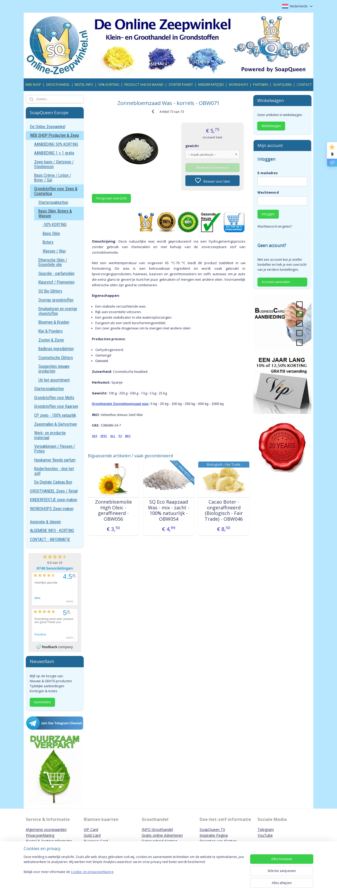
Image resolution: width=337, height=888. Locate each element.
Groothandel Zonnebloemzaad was (120, 404)
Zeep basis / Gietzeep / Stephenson (54, 164)
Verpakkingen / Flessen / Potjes (54, 449)
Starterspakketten (53, 202)
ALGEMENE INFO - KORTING (52, 530)
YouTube (265, 835)
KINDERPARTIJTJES (211, 84)
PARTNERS (260, 84)
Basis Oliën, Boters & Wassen (55, 213)
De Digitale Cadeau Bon (53, 482)
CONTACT (304, 84)
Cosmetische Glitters (55, 357)
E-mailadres (267, 173)
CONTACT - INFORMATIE (50, 539)
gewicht (192, 146)
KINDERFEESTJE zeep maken (53, 499)
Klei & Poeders (50, 331)
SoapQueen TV (212, 829)
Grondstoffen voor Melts (54, 397)
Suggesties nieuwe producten (54, 369)
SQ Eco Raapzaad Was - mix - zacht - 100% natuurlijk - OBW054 (168, 510)
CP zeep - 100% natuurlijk (55, 415)
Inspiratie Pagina (214, 835)
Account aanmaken (276, 282)
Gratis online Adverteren (162, 835)
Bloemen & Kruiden (53, 322)
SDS (94, 436)
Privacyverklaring (40, 835)
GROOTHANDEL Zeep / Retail (54, 491)
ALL (112, 436)
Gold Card (92, 835)
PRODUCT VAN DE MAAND (143, 84)
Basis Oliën (51, 233)
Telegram (265, 829)
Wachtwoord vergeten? (274, 226)
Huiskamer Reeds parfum (55, 460)
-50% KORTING (55, 224)
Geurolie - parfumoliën (56, 273)
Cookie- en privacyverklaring (92, 877)
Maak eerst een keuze (212, 167)
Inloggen (268, 214)
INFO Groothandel (157, 829)
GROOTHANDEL (58, 84)
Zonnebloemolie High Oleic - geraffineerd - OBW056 (113, 510)
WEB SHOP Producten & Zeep (54, 135)
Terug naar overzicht (111, 198)
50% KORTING (108, 84)
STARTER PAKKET (180, 84)
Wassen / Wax (54, 251)
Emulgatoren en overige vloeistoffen (57, 311)
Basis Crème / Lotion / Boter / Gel (52, 178)
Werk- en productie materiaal (50, 435)
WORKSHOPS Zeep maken (51, 508)
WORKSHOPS (238, 84)
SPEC (103, 436)
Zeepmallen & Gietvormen (55, 424)
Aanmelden (42, 702)
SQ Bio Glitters (50, 291)
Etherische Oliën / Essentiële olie (52, 262)
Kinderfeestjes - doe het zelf (54, 471)
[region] (134, 870)
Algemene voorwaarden (46, 829)
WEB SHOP (33, 84)
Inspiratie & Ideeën (45, 521)
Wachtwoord (268, 192)
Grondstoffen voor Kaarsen (56, 406)
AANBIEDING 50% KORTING (56, 144)
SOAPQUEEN (282, 84)
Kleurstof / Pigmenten (56, 282)
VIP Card (91, 829)
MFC (128, 436)
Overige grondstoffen (55, 300)
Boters (48, 242)
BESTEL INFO (84, 84)
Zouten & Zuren (51, 340)
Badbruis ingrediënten (56, 348)
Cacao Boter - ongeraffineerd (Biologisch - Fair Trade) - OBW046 (224, 510)
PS (120, 436)
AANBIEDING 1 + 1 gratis (54, 152)
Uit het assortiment (54, 380)
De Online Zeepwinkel (47, 126)
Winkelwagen (271, 126)
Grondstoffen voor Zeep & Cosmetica (55, 191)
